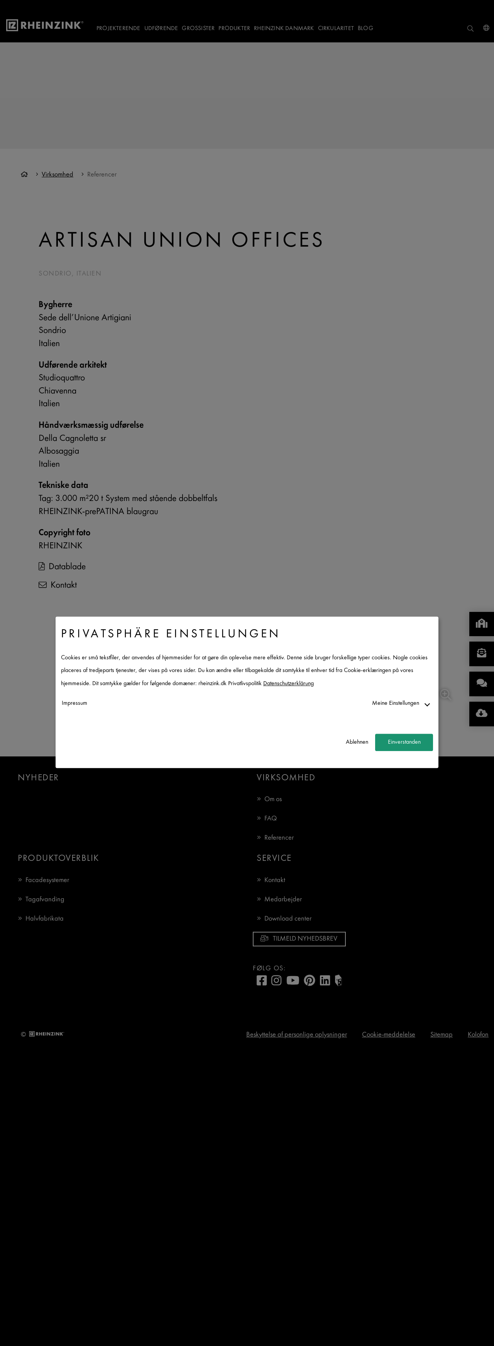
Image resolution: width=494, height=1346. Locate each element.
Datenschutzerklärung (288, 683)
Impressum (74, 703)
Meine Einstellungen (395, 703)
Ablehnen (357, 742)
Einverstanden (404, 742)
